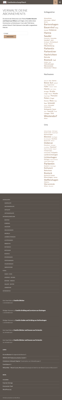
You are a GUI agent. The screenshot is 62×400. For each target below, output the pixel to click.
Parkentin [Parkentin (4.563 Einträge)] (49, 163)
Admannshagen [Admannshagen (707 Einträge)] (47, 131)
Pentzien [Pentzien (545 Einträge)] (54, 96)
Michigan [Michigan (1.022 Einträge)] (47, 159)
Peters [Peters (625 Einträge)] (46, 98)
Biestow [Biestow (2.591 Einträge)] (47, 136)
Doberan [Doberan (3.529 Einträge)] (48, 143)
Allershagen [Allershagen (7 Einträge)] (47, 20)
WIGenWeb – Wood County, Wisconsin (14, 367)
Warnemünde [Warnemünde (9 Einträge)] (48, 66)
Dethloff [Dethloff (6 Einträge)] (46, 30)
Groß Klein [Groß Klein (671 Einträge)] (46, 147)
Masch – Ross (8, 274)
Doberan (7, 223)
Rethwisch (8, 247)
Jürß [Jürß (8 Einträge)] (52, 40)
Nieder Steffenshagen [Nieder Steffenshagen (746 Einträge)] (49, 161)
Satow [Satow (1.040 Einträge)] (55, 177)
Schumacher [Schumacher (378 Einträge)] (47, 107)
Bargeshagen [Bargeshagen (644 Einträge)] (55, 132)
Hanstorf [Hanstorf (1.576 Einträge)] (53, 147)
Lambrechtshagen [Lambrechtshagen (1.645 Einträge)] (51, 155)
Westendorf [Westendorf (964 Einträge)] (50, 116)
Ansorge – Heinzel (10, 277)
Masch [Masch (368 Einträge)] (50, 93)
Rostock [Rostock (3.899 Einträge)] (48, 173)
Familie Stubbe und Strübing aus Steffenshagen (31, 320)
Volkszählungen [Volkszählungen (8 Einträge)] (49, 64)
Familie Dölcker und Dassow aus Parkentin (28, 330)
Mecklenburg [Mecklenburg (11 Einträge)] (49, 46)
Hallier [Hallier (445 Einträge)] (46, 86)
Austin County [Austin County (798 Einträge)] (47, 132)
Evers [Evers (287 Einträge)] (45, 84)
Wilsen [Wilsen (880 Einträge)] (46, 186)
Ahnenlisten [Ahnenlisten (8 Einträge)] (48, 18)
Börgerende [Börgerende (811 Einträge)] (47, 140)
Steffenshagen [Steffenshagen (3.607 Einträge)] (51, 179)
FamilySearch (6, 364)
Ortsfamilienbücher (9, 216)
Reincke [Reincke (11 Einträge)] (47, 57)
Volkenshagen (9, 264)
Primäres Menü (60, 2)
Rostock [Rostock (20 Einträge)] (48, 59)
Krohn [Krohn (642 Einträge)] (52, 91)
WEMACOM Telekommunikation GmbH (14, 358)
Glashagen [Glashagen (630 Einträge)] (53, 145)
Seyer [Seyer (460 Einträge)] (54, 109)
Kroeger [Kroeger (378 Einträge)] (46, 91)
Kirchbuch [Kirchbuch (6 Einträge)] (46, 42)
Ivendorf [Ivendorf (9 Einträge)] (47, 40)
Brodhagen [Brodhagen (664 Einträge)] (54, 137)
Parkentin (8, 243)
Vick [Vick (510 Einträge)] (52, 113)
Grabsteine (8, 287)
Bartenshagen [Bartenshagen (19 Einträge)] (51, 24)
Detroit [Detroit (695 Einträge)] (52, 140)
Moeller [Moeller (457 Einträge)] (55, 93)
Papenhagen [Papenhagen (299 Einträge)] (47, 96)
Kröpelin (7, 233)
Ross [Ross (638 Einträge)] (52, 100)
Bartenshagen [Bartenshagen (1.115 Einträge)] (48, 134)
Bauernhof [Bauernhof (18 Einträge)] (49, 27)
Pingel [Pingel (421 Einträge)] (52, 98)
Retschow (8, 250)
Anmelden (6, 379)
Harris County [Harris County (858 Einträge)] (48, 149)
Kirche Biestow (7, 354)
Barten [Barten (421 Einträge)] (54, 80)
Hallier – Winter (9, 284)
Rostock (7, 253)
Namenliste (8, 203)
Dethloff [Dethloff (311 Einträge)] (56, 83)
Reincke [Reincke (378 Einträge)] (46, 101)
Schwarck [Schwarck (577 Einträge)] (48, 109)
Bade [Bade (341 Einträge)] (50, 80)
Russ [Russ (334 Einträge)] (55, 101)
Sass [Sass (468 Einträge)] (45, 103)
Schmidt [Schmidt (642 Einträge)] (51, 103)
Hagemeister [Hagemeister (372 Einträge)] (50, 85)
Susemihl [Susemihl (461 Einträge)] (50, 111)
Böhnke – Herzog (10, 280)
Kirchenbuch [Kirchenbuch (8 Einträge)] (54, 42)
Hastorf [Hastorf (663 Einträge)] (54, 149)
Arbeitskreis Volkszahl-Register (11, 361)
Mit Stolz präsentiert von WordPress (11, 397)
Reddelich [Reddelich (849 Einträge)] (47, 166)
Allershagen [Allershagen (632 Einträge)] (54, 131)
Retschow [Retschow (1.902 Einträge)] (48, 170)
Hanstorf (7, 226)
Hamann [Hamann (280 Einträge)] (51, 86)
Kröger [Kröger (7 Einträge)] (46, 44)
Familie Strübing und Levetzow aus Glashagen (31, 310)
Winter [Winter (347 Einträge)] (46, 118)
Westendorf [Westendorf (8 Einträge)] (48, 68)
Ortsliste (7, 209)
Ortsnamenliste (9, 213)
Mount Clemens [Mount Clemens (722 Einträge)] (54, 159)
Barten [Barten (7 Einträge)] (46, 22)
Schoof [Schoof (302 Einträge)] (45, 105)
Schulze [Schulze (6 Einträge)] (46, 62)
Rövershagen (9, 257)
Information (7, 291)
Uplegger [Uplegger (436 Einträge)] (47, 113)
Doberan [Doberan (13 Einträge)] (52, 30)
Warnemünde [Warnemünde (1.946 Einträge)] (49, 184)
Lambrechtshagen (10, 236)
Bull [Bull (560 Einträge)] (51, 83)
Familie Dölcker (19, 300)
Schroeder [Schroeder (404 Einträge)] (51, 105)
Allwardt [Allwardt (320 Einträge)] (46, 80)
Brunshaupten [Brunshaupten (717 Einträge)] (47, 139)
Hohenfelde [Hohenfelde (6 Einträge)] (53, 38)
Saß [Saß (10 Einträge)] (54, 60)
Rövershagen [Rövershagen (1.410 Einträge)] (48, 177)
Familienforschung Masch (16, 2)
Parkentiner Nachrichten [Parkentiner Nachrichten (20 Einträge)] (50, 53)
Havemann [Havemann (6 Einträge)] (47, 38)
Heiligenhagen (9, 230)
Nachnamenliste (9, 206)
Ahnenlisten (6, 199)
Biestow (7, 220)
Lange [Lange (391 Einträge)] (46, 93)
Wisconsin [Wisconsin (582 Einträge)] (51, 186)
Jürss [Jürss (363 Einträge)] (54, 89)
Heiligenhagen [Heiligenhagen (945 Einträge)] (48, 150)
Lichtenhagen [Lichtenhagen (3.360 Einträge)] (50, 157)
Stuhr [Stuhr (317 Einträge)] (45, 111)
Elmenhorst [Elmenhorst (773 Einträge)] (47, 145)
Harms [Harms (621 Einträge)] (47, 89)
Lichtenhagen (9, 240)
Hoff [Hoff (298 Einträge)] (51, 89)
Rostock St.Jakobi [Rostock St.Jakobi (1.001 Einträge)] (49, 175)
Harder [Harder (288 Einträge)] (55, 86)
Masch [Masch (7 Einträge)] (50, 44)
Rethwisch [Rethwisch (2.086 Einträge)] (48, 168)
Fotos (4, 270)
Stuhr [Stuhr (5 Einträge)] (50, 62)
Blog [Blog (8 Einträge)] (56, 27)
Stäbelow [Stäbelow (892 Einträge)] (46, 182)
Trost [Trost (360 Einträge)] (55, 111)
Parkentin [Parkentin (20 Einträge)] (49, 48)
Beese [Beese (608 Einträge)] (46, 83)
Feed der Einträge (8, 383)
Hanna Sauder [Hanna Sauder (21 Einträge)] (48, 34)
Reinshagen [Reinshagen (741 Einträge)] (53, 166)
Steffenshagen (9, 260)
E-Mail (6, 33)
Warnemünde (9, 267)
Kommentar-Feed (8, 386)
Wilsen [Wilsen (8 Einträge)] (54, 68)
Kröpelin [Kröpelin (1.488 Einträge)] (54, 152)
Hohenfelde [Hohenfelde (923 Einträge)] (47, 152)
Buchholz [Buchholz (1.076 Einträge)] (54, 139)
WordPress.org (7, 389)
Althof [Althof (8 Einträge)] (53, 20)
